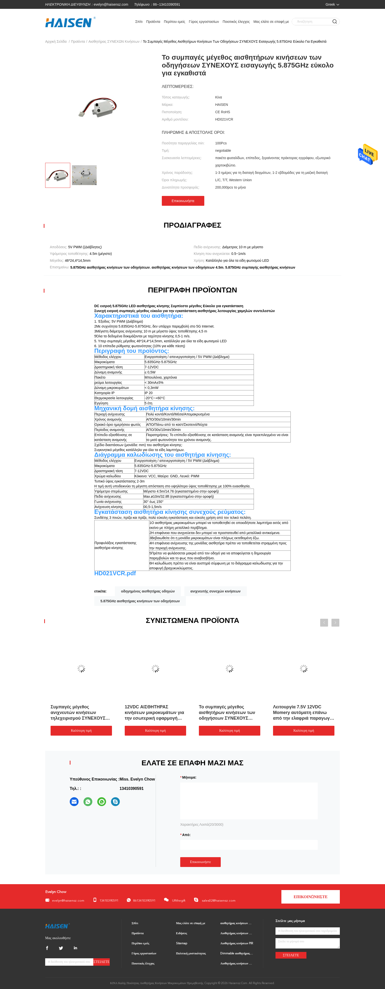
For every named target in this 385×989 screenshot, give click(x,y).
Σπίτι (138, 22)
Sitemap (181, 943)
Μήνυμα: (189, 777)
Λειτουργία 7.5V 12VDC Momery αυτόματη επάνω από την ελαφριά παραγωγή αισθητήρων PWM (302, 712)
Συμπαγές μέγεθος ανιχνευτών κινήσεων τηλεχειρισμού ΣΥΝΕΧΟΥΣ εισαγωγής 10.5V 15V (78, 712)
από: (186, 835)
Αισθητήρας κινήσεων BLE (236, 933)
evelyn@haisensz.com (111, 4)
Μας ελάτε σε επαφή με (271, 22)
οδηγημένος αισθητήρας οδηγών (148, 591)
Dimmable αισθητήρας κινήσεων (236, 953)
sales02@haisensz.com (214, 899)
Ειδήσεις (181, 933)
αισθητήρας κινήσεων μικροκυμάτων (236, 923)
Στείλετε (102, 962)
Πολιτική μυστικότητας (191, 953)
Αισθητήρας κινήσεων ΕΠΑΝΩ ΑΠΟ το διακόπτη (236, 963)
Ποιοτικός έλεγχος (236, 22)
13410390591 (105, 900)
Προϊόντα (153, 22)
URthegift (174, 899)
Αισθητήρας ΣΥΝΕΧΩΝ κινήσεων (113, 41)
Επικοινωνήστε (183, 201)
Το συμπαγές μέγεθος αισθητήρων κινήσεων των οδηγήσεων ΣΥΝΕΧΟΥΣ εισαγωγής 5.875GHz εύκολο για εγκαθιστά (229, 712)
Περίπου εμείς (174, 22)
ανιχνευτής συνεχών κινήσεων (216, 591)
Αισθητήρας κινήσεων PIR (236, 943)
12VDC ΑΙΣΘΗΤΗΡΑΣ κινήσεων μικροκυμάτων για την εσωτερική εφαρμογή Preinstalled (154, 712)
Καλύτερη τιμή (81, 730)
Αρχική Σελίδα (56, 41)
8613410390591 (141, 900)
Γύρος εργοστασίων (204, 22)
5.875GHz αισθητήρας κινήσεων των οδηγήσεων (140, 601)
